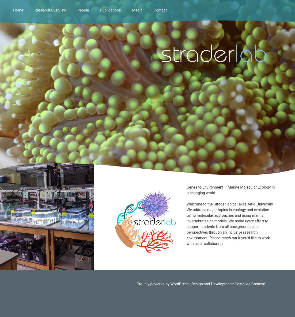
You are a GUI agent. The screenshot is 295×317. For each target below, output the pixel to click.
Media (137, 10)
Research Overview (50, 10)
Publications (110, 10)
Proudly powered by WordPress (163, 284)
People (83, 10)
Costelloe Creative (250, 284)
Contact (160, 10)
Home (18, 10)
